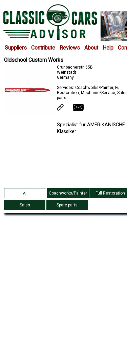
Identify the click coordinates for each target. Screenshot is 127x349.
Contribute (43, 48)
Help (108, 48)
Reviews (70, 48)
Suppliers (16, 48)
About (91, 48)
